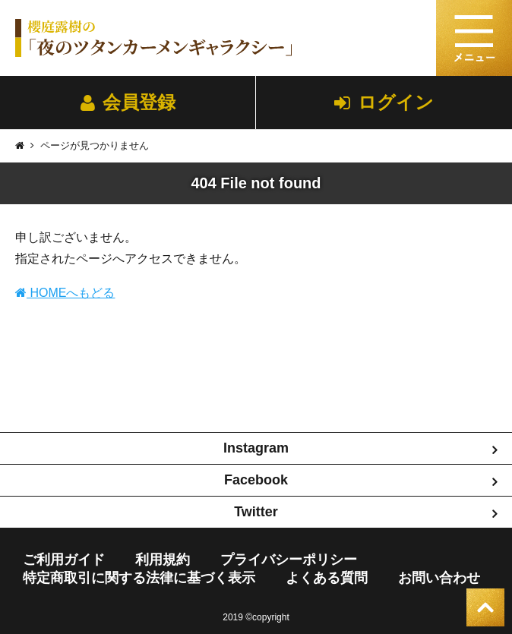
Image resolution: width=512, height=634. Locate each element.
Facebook (256, 479)
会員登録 (128, 102)
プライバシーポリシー (288, 559)
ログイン (384, 102)
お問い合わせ (439, 577)
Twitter (256, 511)
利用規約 (162, 559)
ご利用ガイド (64, 559)
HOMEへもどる (65, 292)
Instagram (256, 448)
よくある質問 (327, 577)
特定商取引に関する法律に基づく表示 (139, 577)
